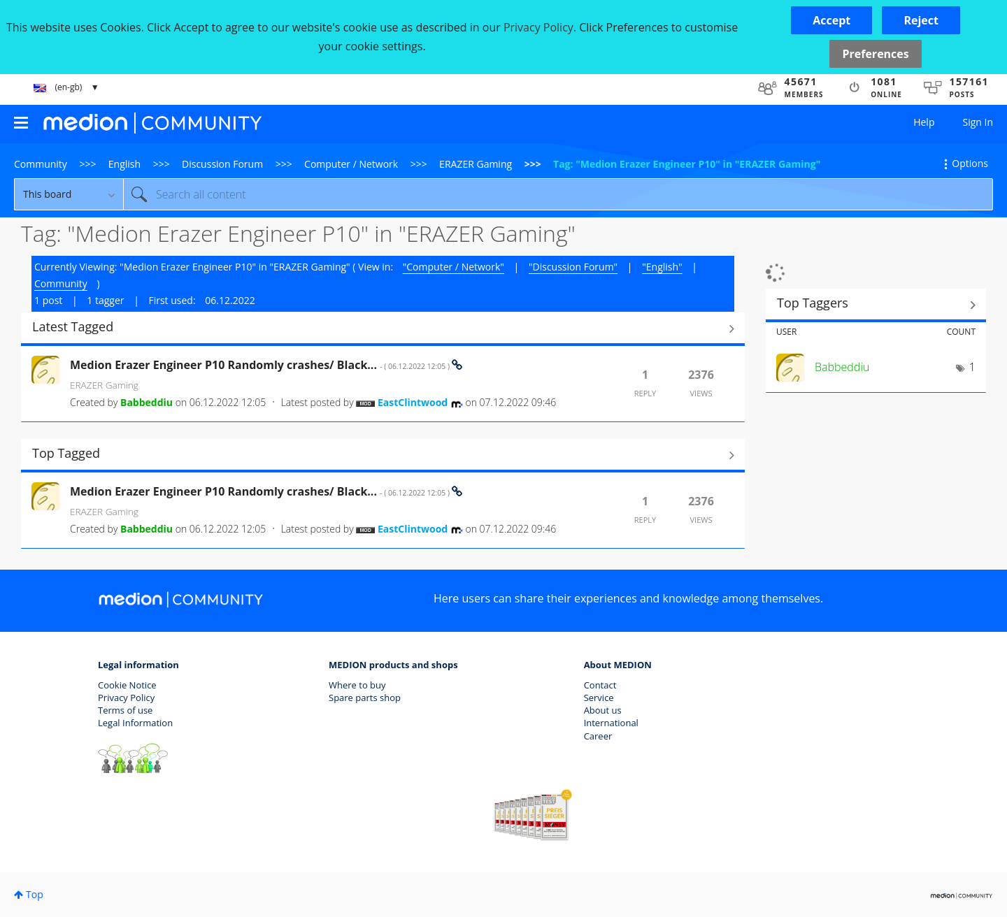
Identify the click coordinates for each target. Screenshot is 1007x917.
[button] (831, 20)
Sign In (977, 122)
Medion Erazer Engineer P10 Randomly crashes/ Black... (261, 365)
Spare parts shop (365, 697)
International (611, 722)
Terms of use (125, 710)
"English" (662, 266)
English (124, 164)
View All (383, 328)
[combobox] (558, 194)
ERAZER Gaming (475, 164)
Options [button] (970, 163)
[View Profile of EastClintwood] (413, 402)
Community (40, 164)
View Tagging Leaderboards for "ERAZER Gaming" (876, 305)
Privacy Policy (126, 697)
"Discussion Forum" (573, 266)
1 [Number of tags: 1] (972, 367)
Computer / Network (351, 164)
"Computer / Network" (453, 266)
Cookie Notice (127, 685)
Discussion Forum (222, 164)
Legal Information (135, 722)
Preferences (875, 54)
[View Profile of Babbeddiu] (146, 402)
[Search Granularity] (68, 194)
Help (923, 122)
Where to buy (357, 685)
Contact (600, 685)
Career (598, 736)
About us (603, 710)
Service (599, 697)
